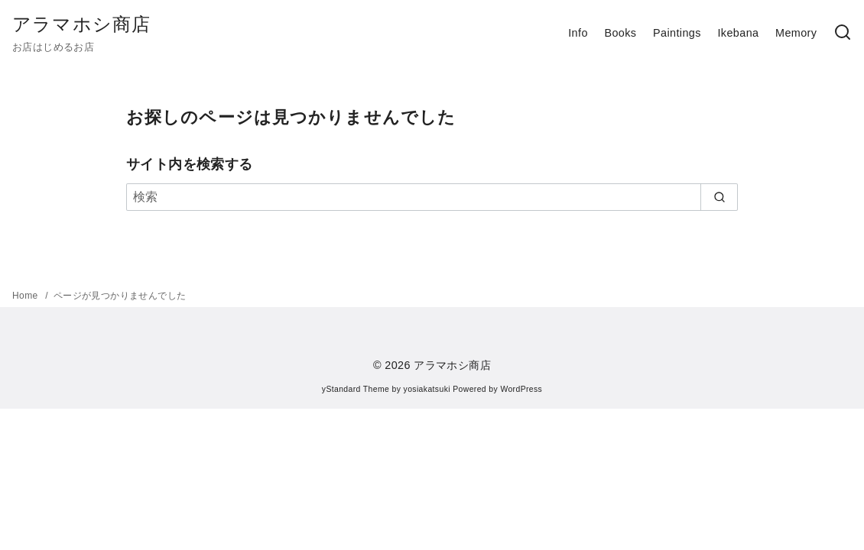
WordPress (521, 389)
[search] (719, 197)
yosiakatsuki (427, 389)
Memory (796, 33)
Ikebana (737, 33)
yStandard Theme (355, 389)
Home (26, 295)
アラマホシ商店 (81, 24)
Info (578, 33)
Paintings (677, 33)
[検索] (432, 197)
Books (620, 33)
